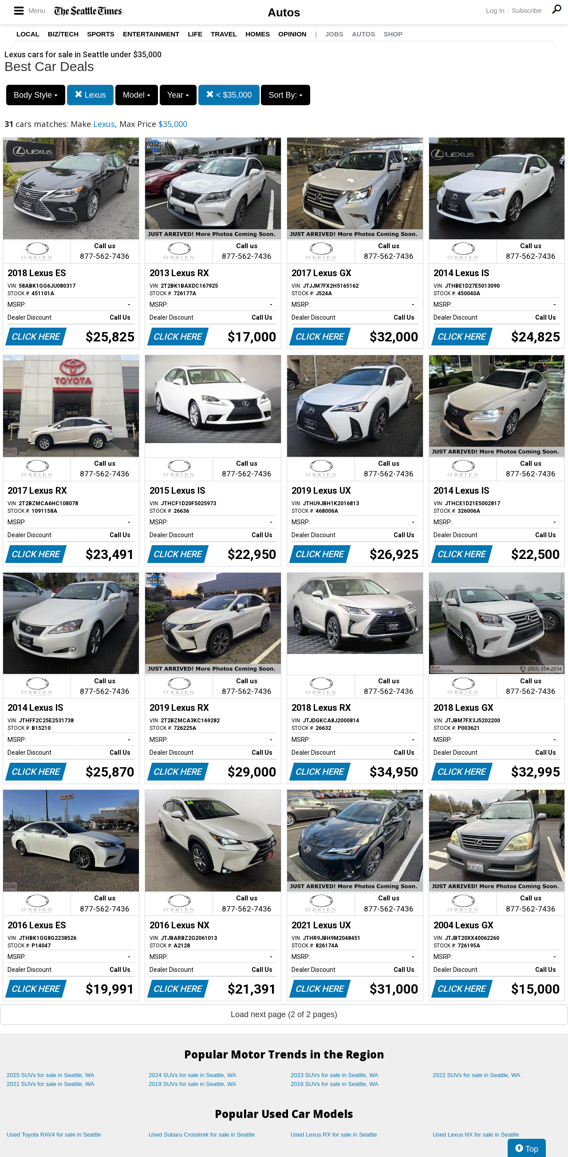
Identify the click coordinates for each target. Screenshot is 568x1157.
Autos (284, 12)
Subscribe (526, 10)
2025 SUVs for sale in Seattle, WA (51, 1075)
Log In (495, 10)
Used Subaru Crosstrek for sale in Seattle (202, 1134)
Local (27, 34)
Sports (100, 34)
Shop (392, 34)
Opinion (292, 34)
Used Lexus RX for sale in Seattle (334, 1134)
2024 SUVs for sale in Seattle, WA (193, 1075)
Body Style (36, 95)
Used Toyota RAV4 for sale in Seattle (54, 1134)
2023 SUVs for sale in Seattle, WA (335, 1075)
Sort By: (285, 95)
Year (178, 95)
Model (136, 95)
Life (195, 34)
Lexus (90, 94)
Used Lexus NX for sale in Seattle (476, 1134)
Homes (257, 34)
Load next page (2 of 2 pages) (284, 1014)
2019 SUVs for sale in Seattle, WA (193, 1084)
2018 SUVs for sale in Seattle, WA (335, 1084)
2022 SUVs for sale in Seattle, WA (477, 1075)
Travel (224, 34)
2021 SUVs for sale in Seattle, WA (51, 1084)
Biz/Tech (63, 34)
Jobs (334, 34)
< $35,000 (229, 94)
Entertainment (151, 34)
